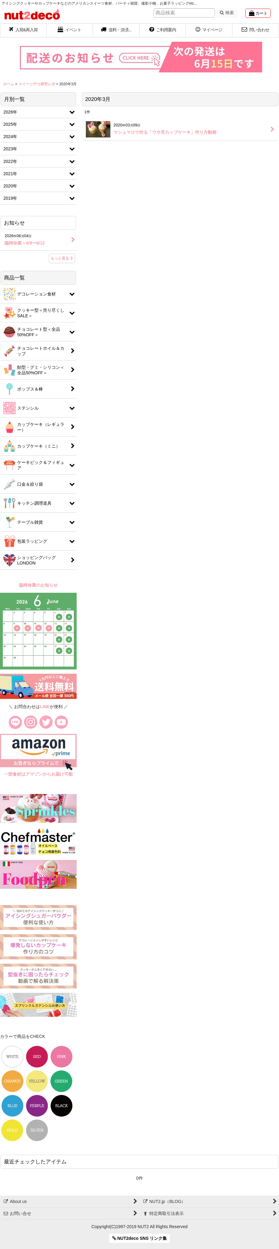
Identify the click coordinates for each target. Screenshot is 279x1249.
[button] (116, 30)
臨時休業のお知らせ (38, 585)
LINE (45, 706)
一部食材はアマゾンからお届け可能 (38, 774)
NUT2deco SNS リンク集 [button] (139, 1238)
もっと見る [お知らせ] (62, 258)
